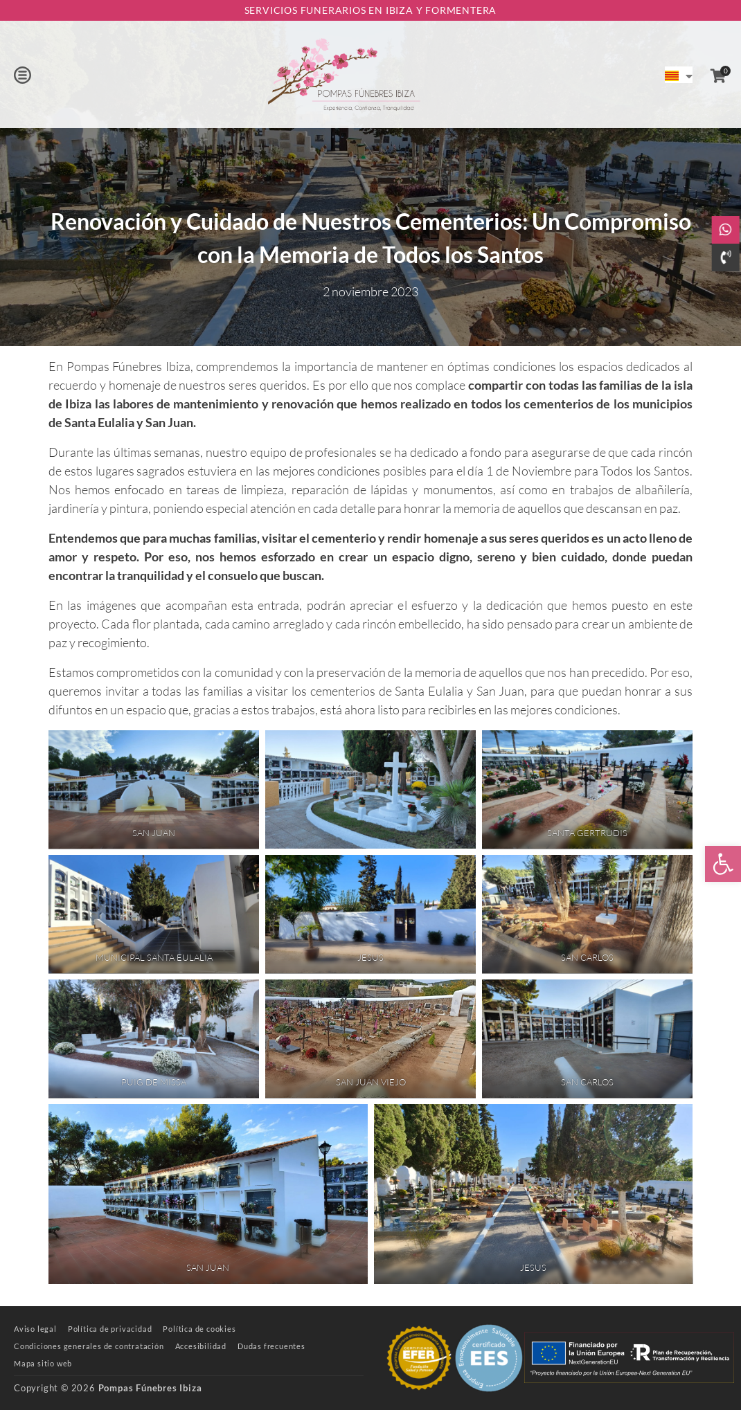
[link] (723, 864)
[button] (22, 75)
